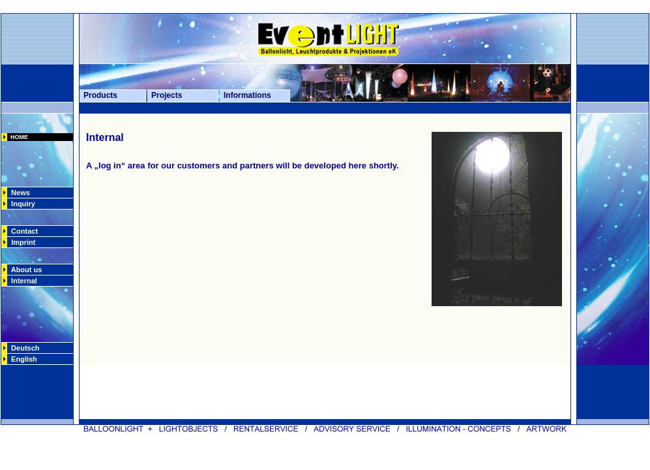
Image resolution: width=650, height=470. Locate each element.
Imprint (23, 242)
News (18, 192)
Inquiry (21, 204)
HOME (17, 137)
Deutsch (23, 348)
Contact (22, 231)
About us (24, 270)
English (22, 359)
